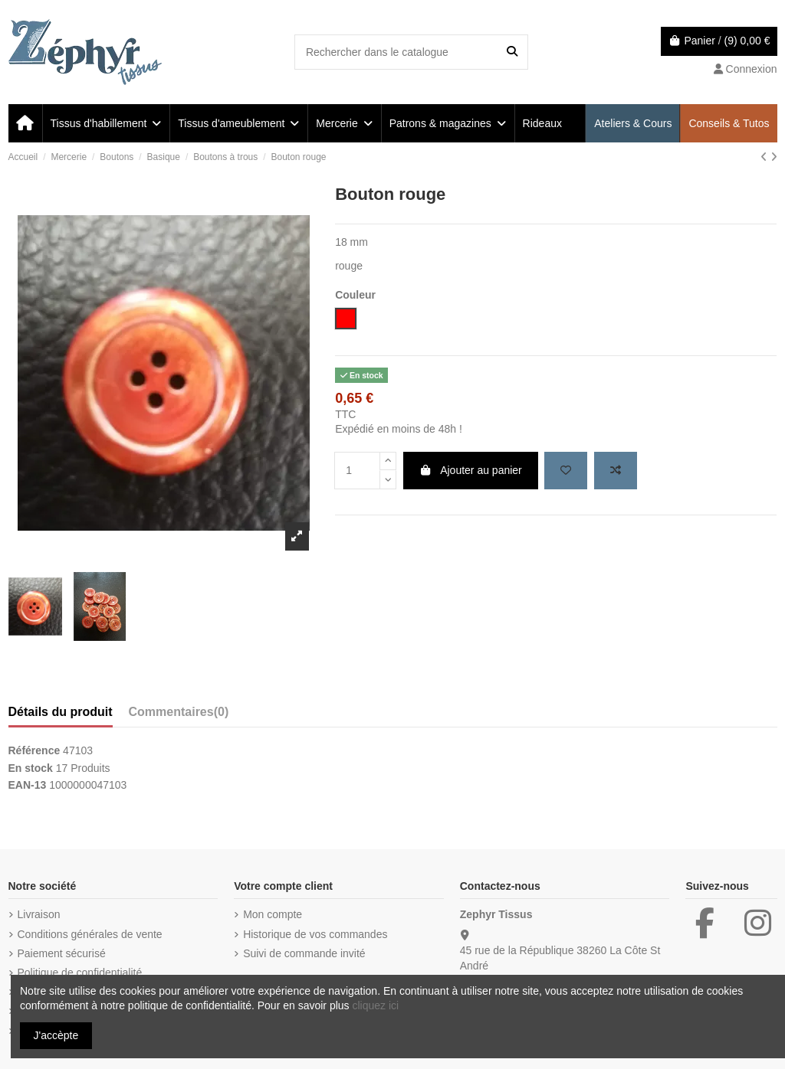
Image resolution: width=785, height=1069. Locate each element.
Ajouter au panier (470, 470)
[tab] (179, 715)
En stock (30, 768)
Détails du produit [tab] (60, 711)
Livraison (39, 914)
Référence (34, 750)
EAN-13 (27, 785)
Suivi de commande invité (304, 953)
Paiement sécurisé (62, 953)
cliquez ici (375, 1005)
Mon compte (272, 914)
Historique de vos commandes (315, 934)
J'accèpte (56, 1035)
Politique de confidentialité (80, 972)
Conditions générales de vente (90, 934)
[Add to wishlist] (565, 470)
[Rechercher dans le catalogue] (512, 51)
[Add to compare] (615, 470)
